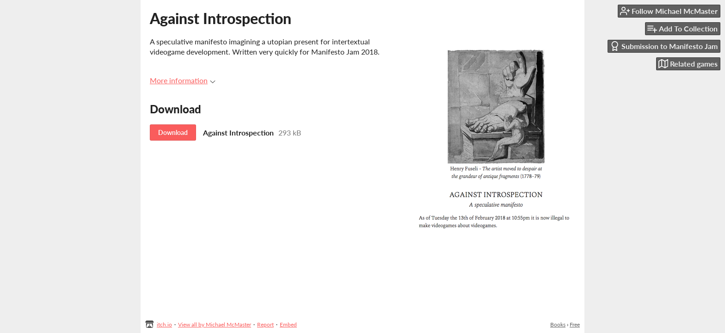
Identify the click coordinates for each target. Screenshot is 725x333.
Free (575, 324)
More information (182, 80)
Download (173, 132)
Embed (288, 324)
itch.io (164, 324)
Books (557, 324)
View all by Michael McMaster (214, 324)
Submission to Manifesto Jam (664, 46)
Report (265, 324)
